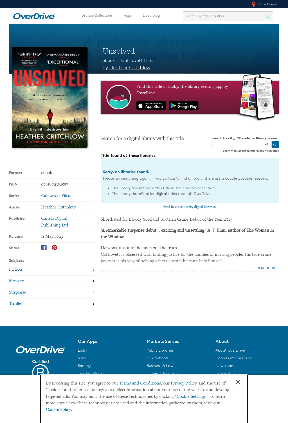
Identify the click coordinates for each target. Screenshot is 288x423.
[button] (109, 341)
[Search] (275, 144)
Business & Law (160, 365)
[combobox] (224, 16)
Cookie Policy (58, 410)
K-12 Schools (157, 358)
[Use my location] (266, 144)
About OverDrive (230, 350)
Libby (82, 350)
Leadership (225, 373)
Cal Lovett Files (137, 60)
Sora (82, 358)
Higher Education (162, 373)
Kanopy (84, 365)
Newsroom (225, 365)
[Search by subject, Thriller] (52, 304)
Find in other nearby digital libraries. (189, 207)
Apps (128, 15)
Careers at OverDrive (234, 358)
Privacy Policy (183, 383)
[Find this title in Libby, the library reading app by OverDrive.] (190, 97)
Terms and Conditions (140, 383)
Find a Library (264, 4)
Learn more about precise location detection (251, 150)
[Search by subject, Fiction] (52, 269)
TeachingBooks (91, 373)
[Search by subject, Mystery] (52, 281)
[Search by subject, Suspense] (52, 292)
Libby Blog (151, 15)
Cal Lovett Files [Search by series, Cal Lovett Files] (55, 196)
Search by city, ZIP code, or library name (244, 138)
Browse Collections (97, 15)
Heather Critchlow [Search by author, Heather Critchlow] (130, 67)
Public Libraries (160, 350)
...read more (265, 268)
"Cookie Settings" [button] (191, 397)
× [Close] (238, 382)
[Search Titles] (269, 16)
